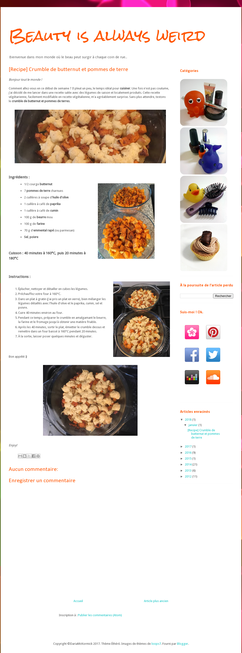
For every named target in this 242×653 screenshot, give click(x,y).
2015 (188, 458)
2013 (188, 470)
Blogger (182, 643)
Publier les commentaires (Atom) (100, 615)
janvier (193, 425)
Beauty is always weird (107, 35)
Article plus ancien (156, 601)
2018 (188, 419)
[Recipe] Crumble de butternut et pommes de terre (204, 433)
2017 (188, 446)
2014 (188, 464)
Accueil (78, 601)
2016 (188, 452)
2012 (188, 476)
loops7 (156, 643)
